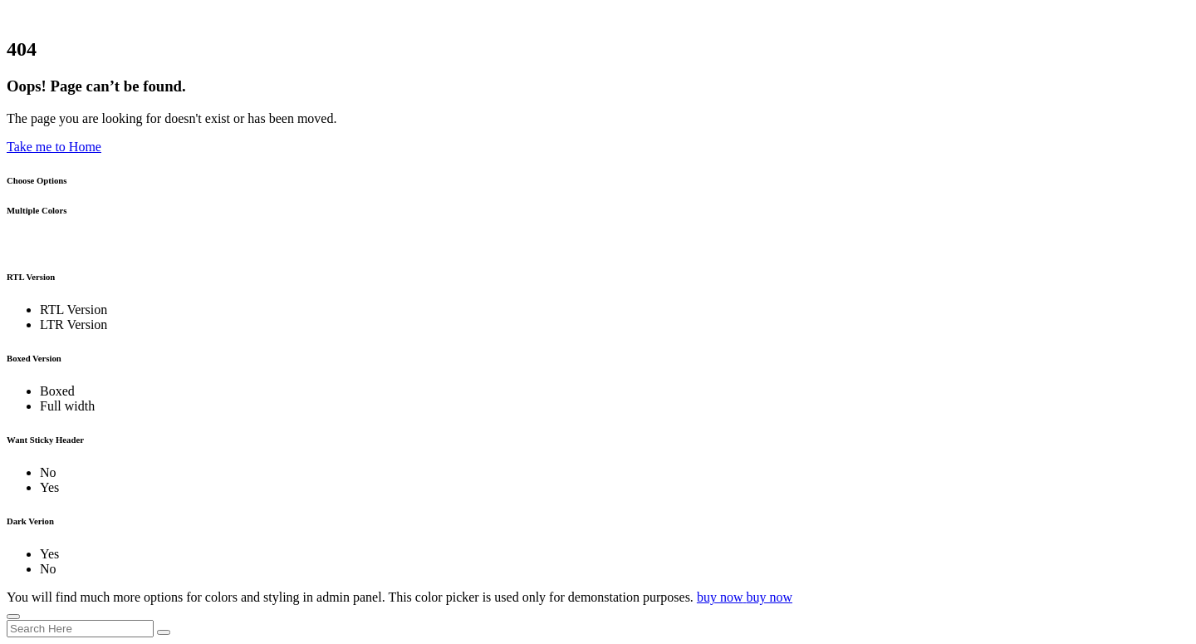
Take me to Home (54, 147)
